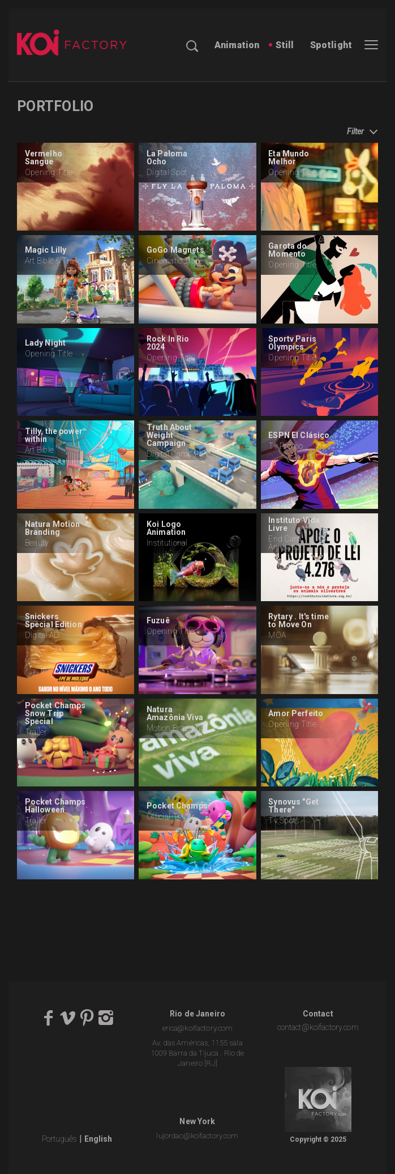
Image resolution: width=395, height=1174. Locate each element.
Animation (236, 45)
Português (59, 1138)
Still (285, 45)
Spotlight (331, 45)
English (98, 1138)
